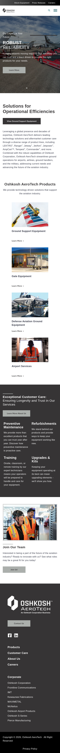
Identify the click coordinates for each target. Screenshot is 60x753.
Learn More (14, 70)
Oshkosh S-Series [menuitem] (17, 716)
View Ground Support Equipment (22, 121)
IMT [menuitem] (10, 692)
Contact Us (19, 623)
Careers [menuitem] (51, 3)
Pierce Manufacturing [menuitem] (19, 720)
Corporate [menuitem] (14, 676)
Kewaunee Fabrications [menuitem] (20, 697)
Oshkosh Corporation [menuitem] (19, 683)
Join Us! (14, 569)
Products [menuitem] (14, 647)
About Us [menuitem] (14, 658)
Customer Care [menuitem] (18, 652)
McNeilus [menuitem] (13, 706)
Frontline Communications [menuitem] (22, 687)
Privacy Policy (30, 748)
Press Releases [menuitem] (39, 3)
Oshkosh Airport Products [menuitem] (21, 711)
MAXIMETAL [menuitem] (14, 701)
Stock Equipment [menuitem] (21, 3)
